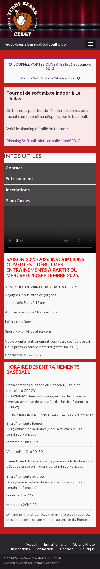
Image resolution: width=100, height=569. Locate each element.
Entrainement (55, 544)
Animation (45, 549)
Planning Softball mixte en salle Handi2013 (43, 140)
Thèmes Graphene (45, 563)
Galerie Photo (84, 544)
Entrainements (20, 178)
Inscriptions (18, 189)
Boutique (87, 549)
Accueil (31, 544)
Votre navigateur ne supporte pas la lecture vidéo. (50, 229)
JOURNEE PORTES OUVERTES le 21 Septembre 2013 (52, 66)
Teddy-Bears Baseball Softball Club (35, 44)
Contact (14, 167)
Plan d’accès (18, 200)
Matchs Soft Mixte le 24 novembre (47, 78)
